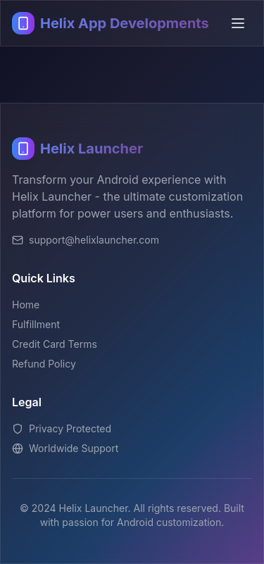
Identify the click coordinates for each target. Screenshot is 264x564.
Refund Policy (44, 364)
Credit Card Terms (54, 344)
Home (25, 305)
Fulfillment (36, 324)
